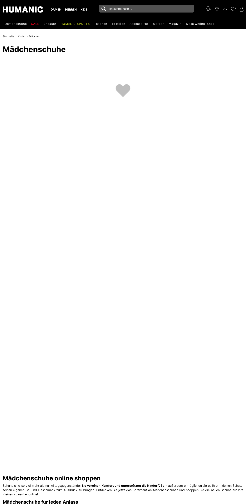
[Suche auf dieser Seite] (146, 8)
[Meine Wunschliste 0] (233, 9)
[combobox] (146, 8)
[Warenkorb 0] (241, 9)
